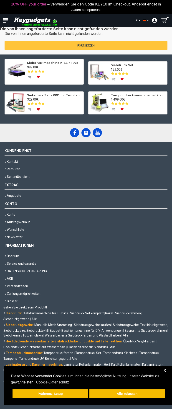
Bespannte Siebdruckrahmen (146, 330)
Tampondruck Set (88, 353)
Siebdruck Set (122, 65)
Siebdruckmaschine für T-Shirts (45, 313)
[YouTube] (97, 132)
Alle (34, 319)
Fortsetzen (86, 45)
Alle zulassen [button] (127, 394)
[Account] (153, 20)
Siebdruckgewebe (16, 319)
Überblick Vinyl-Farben (139, 341)
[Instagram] (86, 132)
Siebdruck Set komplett (87, 313)
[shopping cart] (164, 20)
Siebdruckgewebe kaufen (92, 325)
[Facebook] (74, 132)
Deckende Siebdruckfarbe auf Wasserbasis (34, 347)
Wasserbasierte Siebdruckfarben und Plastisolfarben (83, 335)
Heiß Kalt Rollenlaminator (122, 364)
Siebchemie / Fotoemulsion (23, 335)
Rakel (109, 313)
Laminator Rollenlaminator (83, 364)
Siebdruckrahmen (128, 313)
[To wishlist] (38, 77)
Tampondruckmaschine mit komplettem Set (138, 95)
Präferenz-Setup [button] (50, 394)
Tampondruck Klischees (120, 353)
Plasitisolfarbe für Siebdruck (87, 347)
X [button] (165, 370)
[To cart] (29, 77)
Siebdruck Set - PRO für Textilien (53, 95)
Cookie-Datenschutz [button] (52, 382)
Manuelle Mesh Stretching (53, 325)
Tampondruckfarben (58, 353)
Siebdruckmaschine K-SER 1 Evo (52, 63)
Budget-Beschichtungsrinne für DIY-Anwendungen (86, 330)
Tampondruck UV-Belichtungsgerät (44, 358)
